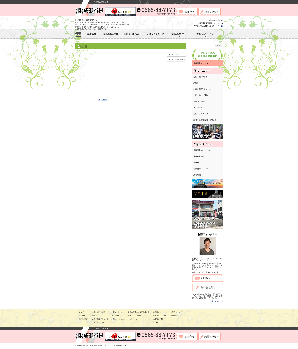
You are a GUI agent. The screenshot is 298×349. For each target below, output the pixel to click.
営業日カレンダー (200, 169)
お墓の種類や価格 (109, 34)
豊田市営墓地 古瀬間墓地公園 (204, 120)
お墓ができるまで (155, 34)
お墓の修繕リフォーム (179, 34)
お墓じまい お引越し (201, 95)
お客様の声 (90, 34)
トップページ (83, 312)
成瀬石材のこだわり (205, 34)
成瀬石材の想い (199, 156)
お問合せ (82, 316)
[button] (176, 59)
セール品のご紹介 (134, 316)
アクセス (219, 26)
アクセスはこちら (216, 301)
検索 (218, 45)
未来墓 (196, 83)
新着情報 (197, 175)
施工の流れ (197, 107)
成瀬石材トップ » (200, 63)
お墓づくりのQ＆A (132, 34)
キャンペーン (133, 319)
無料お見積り (83, 319)
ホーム (78, 34)
